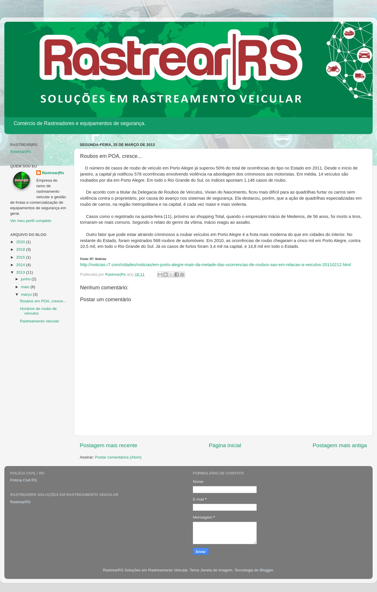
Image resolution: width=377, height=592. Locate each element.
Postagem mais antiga (340, 445)
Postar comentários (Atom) (118, 457)
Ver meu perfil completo (30, 221)
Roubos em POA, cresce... (43, 301)
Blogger (266, 570)
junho (26, 279)
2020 (21, 242)
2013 (21, 272)
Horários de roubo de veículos (38, 310)
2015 (21, 257)
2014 (21, 265)
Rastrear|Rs (20, 151)
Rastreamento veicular (39, 321)
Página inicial (225, 445)
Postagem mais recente (108, 445)
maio (25, 287)
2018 (21, 249)
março (27, 294)
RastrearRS (20, 502)
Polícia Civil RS (23, 480)
